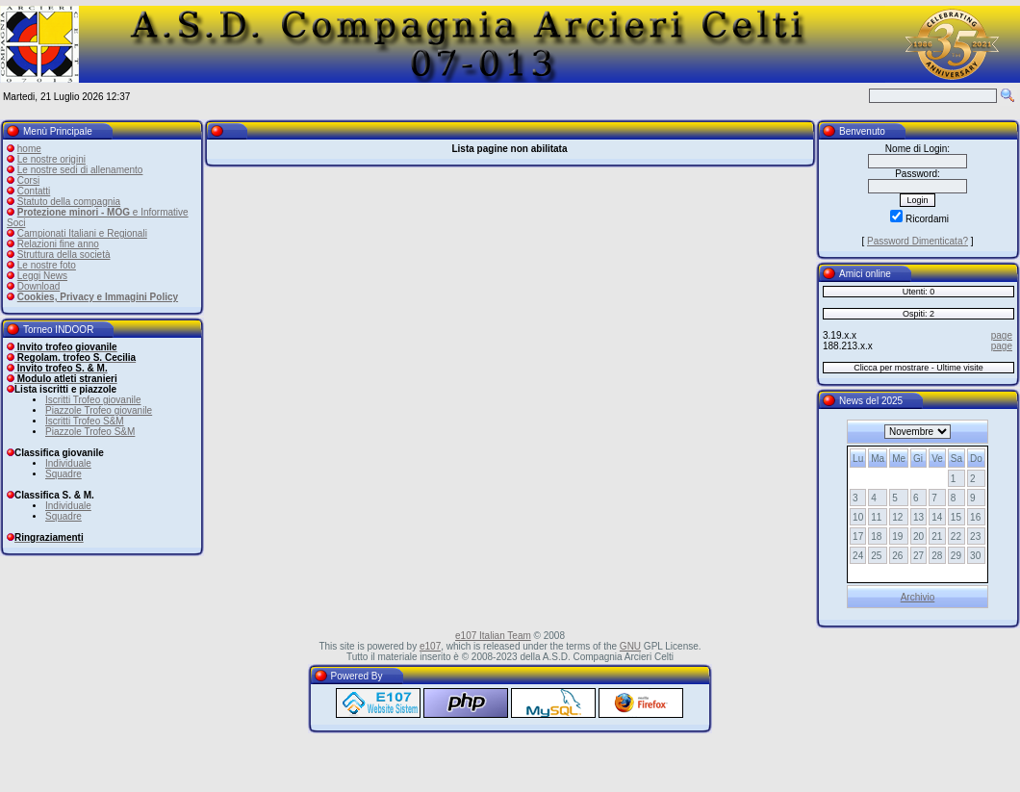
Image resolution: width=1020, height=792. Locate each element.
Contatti (33, 191)
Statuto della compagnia (68, 201)
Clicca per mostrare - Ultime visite (918, 367)
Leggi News (42, 275)
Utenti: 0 (919, 291)
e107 (430, 646)
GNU (630, 646)
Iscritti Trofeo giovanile (93, 400)
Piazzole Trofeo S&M (90, 431)
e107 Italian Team (493, 635)
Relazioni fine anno (58, 244)
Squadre (63, 474)
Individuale (68, 463)
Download (38, 286)
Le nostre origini (51, 159)
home (29, 148)
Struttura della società (64, 254)
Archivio (918, 597)
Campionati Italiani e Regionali (82, 233)
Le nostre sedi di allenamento (80, 170)
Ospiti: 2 (918, 314)
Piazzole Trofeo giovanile (98, 410)
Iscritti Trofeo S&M (84, 421)
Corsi (28, 180)
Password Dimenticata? (917, 241)
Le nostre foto (46, 265)
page (1001, 335)
